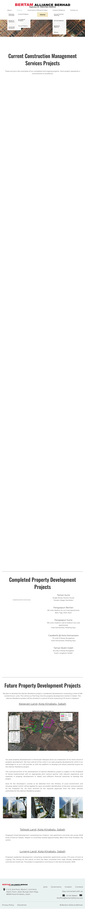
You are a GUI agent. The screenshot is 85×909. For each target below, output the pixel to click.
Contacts (79, 887)
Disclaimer (22, 905)
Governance (56, 887)
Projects (19, 10)
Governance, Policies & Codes (37, 10)
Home (42, 15)
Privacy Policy (8, 905)
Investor (68, 887)
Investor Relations (59, 10)
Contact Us (74, 10)
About (9, 10)
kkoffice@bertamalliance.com (70, 898)
